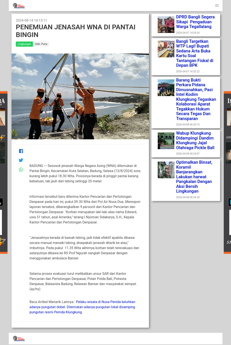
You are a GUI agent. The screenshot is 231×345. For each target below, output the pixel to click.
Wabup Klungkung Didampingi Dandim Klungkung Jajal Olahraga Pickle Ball (195, 140)
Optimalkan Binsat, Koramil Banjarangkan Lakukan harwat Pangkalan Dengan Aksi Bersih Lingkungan (194, 177)
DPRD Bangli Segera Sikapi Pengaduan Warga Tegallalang (195, 21)
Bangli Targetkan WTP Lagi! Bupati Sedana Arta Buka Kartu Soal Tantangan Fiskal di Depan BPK (194, 53)
